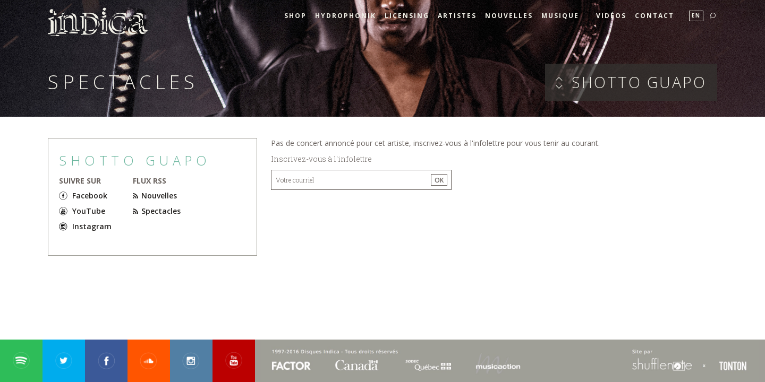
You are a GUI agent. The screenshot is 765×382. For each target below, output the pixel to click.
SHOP (295, 15)
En (696, 15)
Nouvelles (509, 15)
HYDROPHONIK (345, 15)
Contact (654, 15)
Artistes (457, 15)
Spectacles (157, 211)
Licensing (407, 15)
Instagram (92, 226)
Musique (560, 15)
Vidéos (611, 15)
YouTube (88, 211)
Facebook (89, 195)
